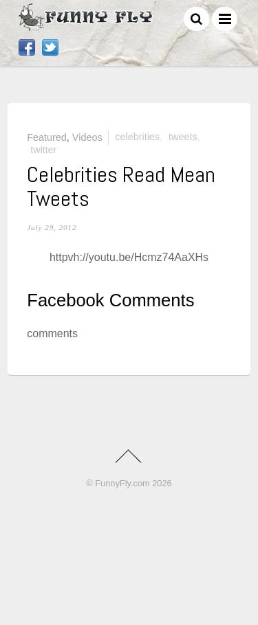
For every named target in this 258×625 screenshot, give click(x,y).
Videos (87, 136)
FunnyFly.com (122, 483)
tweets (183, 136)
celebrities (137, 136)
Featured (47, 136)
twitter (43, 149)
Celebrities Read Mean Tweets (121, 186)
